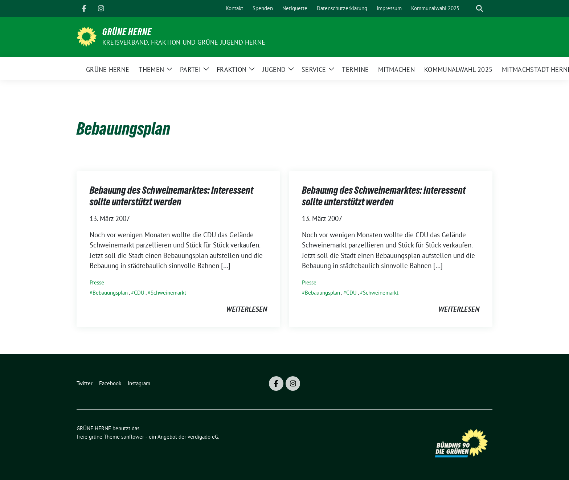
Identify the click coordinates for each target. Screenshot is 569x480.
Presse (97, 282)
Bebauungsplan (110, 292)
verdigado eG (203, 436)
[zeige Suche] (479, 8)
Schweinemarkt (168, 292)
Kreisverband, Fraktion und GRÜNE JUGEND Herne (183, 42)
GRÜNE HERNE (127, 31)
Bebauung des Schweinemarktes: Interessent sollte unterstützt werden (171, 196)
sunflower (132, 436)
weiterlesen (246, 309)
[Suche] (469, 8)
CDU (139, 292)
